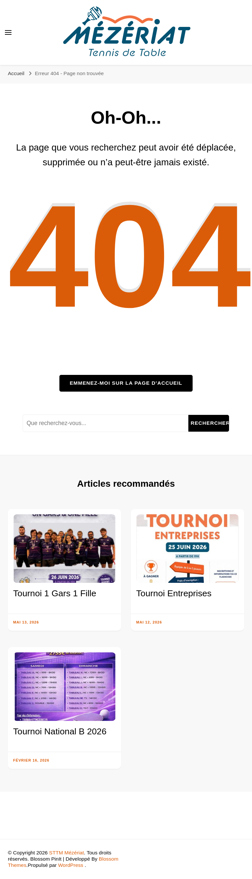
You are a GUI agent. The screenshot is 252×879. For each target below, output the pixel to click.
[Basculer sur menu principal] (8, 32)
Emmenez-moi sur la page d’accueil (126, 383)
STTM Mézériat (66, 852)
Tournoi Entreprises (174, 593)
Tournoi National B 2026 (60, 731)
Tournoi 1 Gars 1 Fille (54, 593)
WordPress (70, 865)
